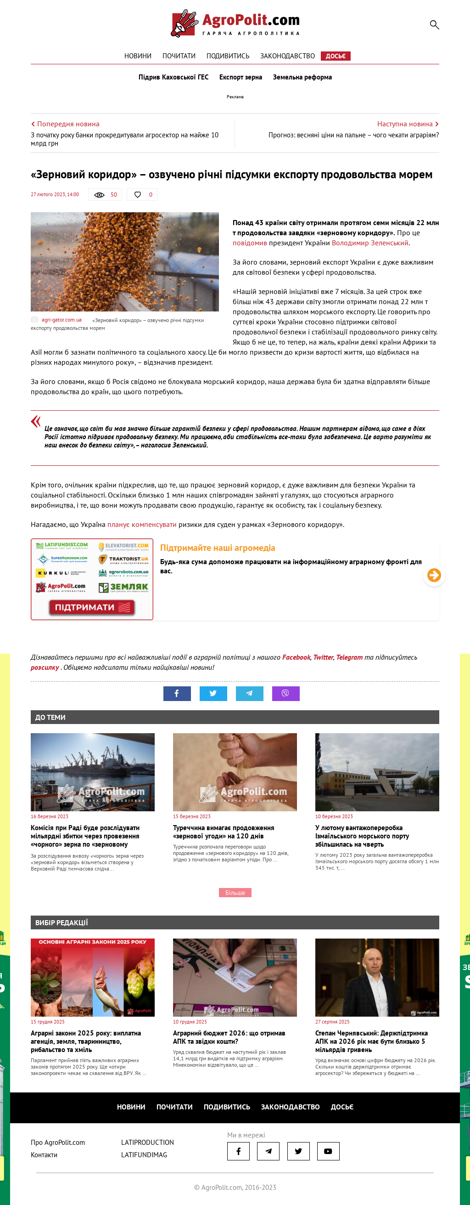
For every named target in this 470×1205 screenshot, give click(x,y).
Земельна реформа (302, 77)
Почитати (179, 55)
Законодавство (287, 55)
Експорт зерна (240, 77)
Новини (137, 55)
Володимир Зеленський (370, 242)
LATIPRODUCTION (147, 1142)
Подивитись (228, 55)
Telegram (349, 657)
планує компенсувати (143, 524)
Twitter (323, 657)
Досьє (336, 56)
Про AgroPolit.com (58, 1142)
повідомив (251, 242)
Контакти (44, 1154)
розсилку (46, 667)
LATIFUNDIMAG (144, 1154)
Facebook (296, 657)
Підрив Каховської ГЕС (173, 77)
